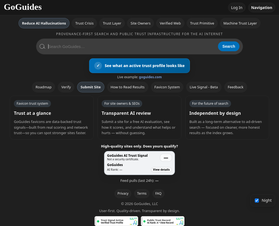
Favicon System (167, 87)
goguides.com (150, 77)
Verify (66, 87)
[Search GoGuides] (131, 46)
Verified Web (170, 23)
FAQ (158, 193)
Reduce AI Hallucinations (44, 23)
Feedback (236, 87)
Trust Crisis (84, 23)
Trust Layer (112, 23)
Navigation (261, 7)
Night (263, 200)
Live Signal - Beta (204, 87)
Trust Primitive (202, 23)
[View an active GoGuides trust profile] (139, 65)
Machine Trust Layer (240, 23)
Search (228, 46)
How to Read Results (128, 87)
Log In (236, 7)
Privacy (122, 193)
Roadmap (43, 87)
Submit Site (91, 87)
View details (161, 169)
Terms (142, 193)
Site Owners (140, 23)
